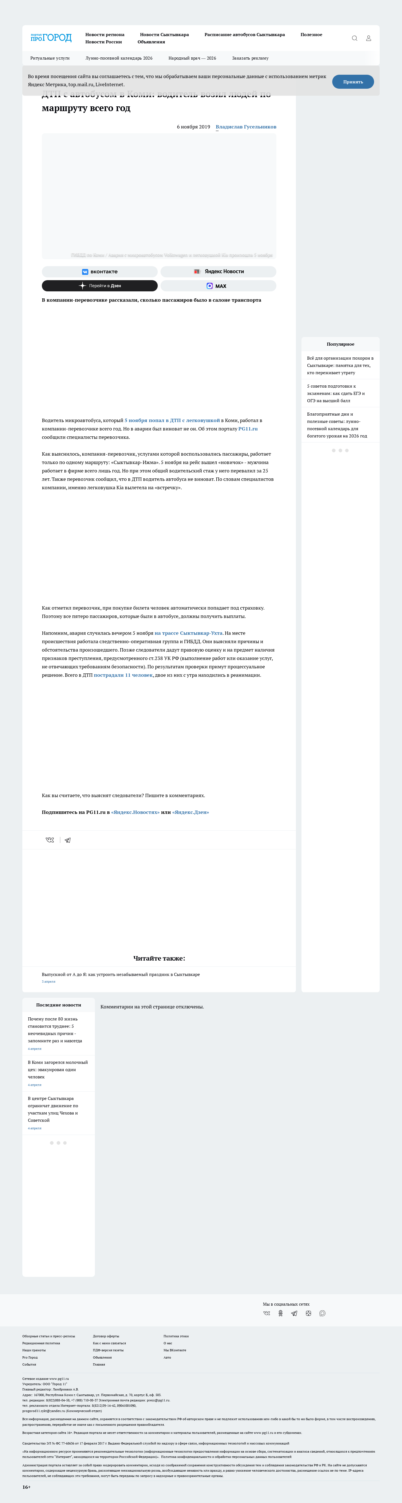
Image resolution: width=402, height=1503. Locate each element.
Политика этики (176, 1336)
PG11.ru (248, 428)
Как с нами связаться (109, 1343)
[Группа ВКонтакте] (100, 271)
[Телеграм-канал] (295, 1313)
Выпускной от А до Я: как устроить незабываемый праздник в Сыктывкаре (159, 978)
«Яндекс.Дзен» (190, 812)
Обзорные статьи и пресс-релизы (48, 1336)
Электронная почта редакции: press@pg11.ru (134, 1400)
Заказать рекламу (250, 58)
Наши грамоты (34, 1350)
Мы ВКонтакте (175, 1350)
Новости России (103, 42)
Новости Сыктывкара (164, 34)
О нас (168, 1343)
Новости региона (105, 34)
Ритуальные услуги (50, 58)
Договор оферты (106, 1336)
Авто (167, 1357)
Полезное (311, 34)
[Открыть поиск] (354, 38)
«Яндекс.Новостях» (135, 812)
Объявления (151, 42)
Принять (353, 82)
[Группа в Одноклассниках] (281, 1313)
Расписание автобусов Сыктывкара (245, 34)
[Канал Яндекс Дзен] (100, 285)
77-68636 (67, 1443)
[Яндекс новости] (218, 271)
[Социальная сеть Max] (218, 285)
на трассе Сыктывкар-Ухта (188, 633)
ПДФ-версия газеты (108, 1350)
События (29, 1364)
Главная (99, 1364)
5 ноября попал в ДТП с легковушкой (172, 420)
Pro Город (30, 1357)
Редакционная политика (41, 1343)
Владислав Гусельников (246, 126)
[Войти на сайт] (368, 38)
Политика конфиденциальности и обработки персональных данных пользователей (226, 1457)
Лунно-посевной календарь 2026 (119, 58)
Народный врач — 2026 (192, 58)
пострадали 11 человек (123, 675)
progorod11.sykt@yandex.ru (43, 1411)
